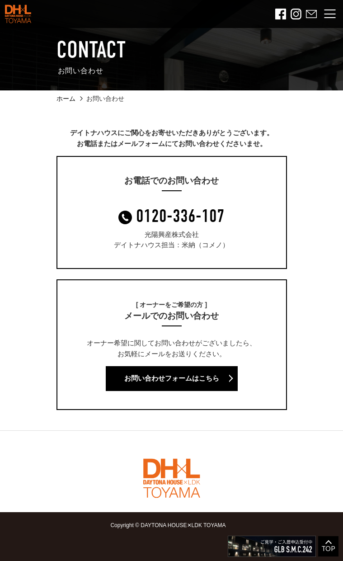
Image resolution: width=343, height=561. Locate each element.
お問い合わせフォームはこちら (171, 378)
